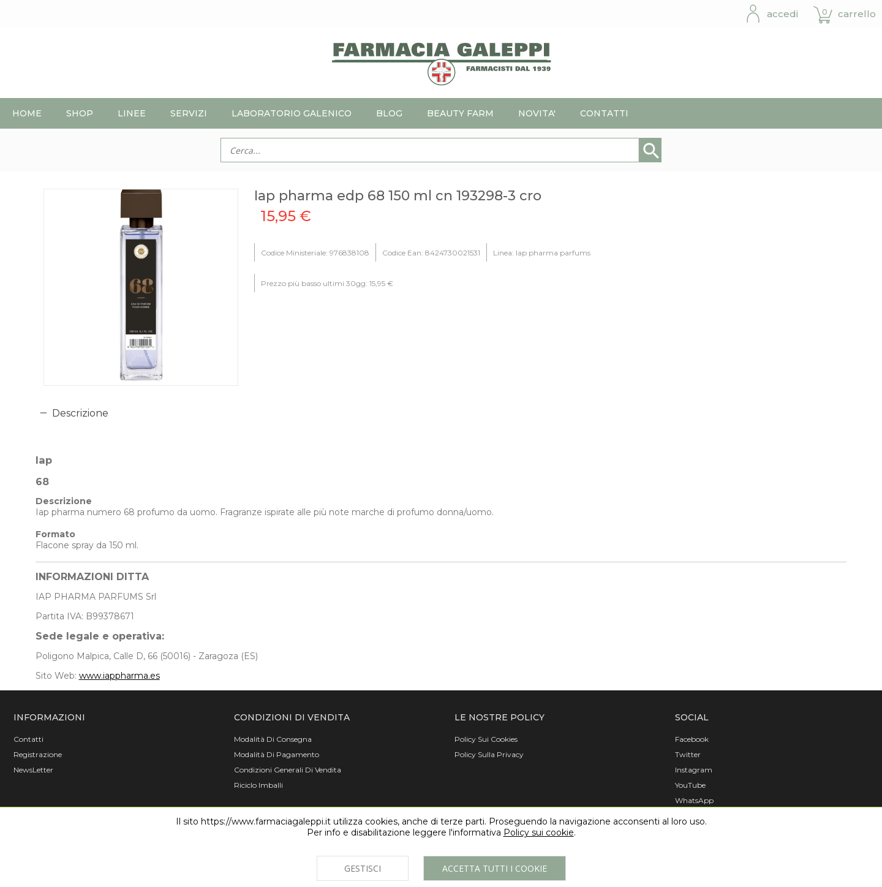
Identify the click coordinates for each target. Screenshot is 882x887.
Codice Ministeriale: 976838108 (315, 252)
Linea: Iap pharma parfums (541, 252)
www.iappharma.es (119, 675)
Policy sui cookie (538, 832)
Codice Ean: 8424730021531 (431, 252)
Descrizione (80, 413)
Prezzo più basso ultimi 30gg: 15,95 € (327, 283)
